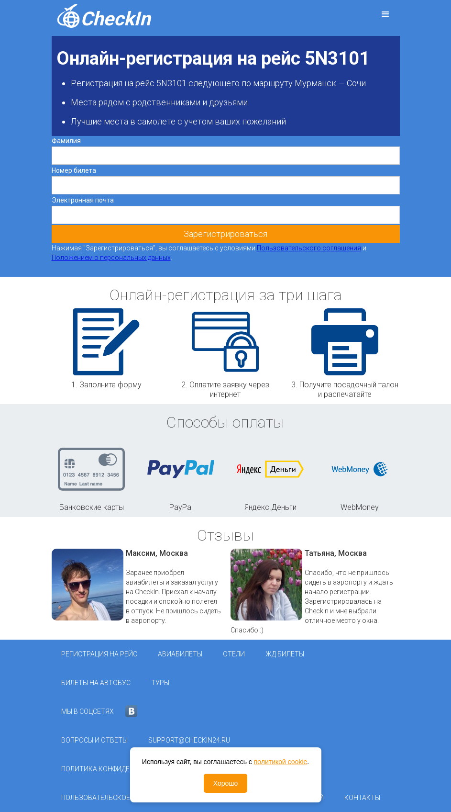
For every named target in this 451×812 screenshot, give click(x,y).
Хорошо (225, 783)
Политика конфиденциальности (120, 769)
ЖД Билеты (284, 654)
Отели (234, 654)
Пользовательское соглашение (118, 797)
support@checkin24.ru (189, 740)
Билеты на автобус (96, 683)
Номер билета (74, 170)
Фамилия (66, 141)
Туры (160, 683)
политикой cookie (281, 762)
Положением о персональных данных (111, 257)
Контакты (362, 797)
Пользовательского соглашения (309, 248)
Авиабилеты (180, 654)
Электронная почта (83, 200)
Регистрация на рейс (99, 654)
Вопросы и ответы (94, 740)
